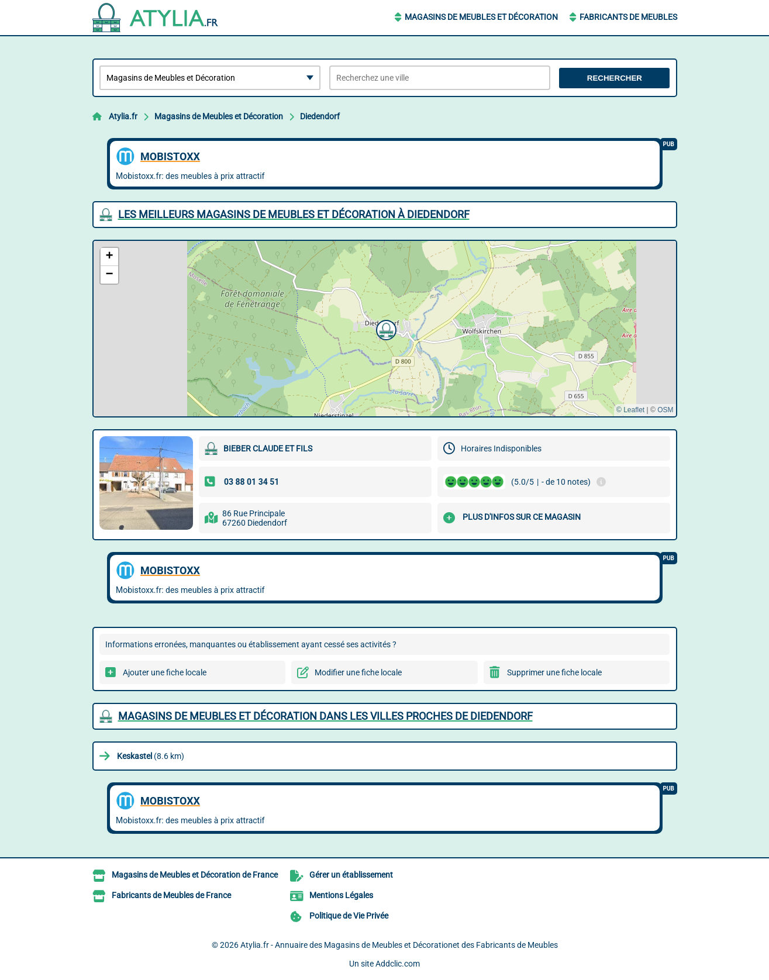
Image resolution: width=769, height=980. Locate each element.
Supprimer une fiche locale (554, 672)
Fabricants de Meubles (628, 17)
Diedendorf (320, 116)
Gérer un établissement (351, 874)
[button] (385, 328)
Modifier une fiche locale (358, 672)
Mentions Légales (341, 895)
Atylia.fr (123, 116)
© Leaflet (630, 410)
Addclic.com (397, 963)
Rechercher (614, 78)
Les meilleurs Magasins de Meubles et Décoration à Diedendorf (294, 214)
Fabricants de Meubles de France (171, 895)
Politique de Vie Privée (348, 915)
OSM (665, 410)
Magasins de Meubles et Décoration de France (195, 874)
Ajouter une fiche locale (164, 672)
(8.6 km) (150, 756)
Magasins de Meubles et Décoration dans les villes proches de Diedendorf (325, 716)
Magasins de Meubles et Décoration (481, 17)
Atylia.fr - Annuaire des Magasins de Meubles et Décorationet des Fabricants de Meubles (399, 945)
